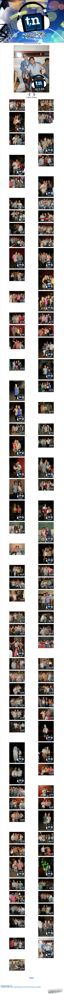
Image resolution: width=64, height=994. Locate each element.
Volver (31, 978)
